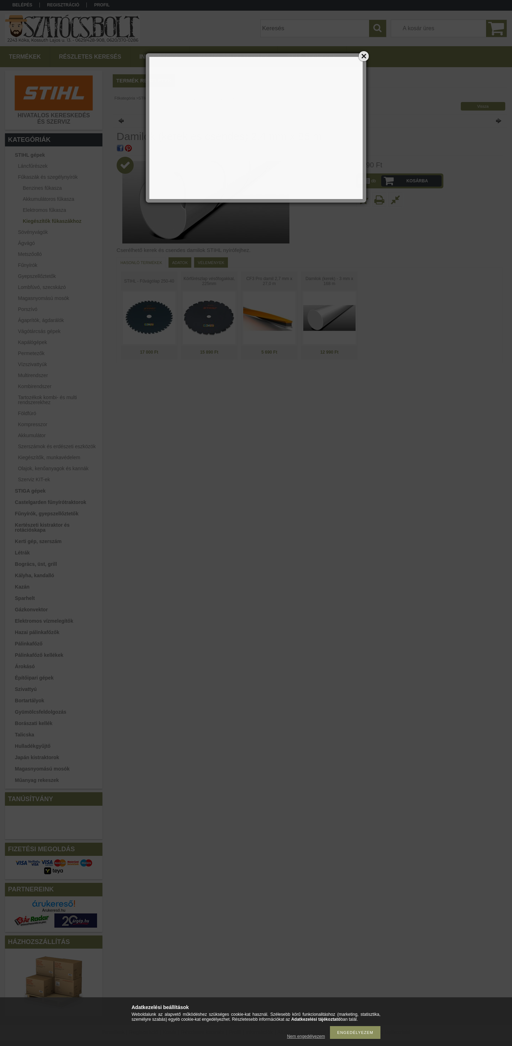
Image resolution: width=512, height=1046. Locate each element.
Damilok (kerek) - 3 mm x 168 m (329, 281)
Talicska (24, 734)
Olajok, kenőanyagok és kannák (53, 468)
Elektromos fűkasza (44, 210)
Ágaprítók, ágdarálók (41, 320)
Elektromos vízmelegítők (44, 621)
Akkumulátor (32, 435)
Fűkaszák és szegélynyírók (188, 98)
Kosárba (417, 180)
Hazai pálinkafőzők (37, 632)
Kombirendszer (35, 386)
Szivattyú (26, 689)
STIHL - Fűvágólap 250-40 (149, 281)
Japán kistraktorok (37, 757)
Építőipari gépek (34, 678)
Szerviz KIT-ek (34, 479)
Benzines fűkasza (42, 188)
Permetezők (31, 353)
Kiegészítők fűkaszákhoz (52, 221)
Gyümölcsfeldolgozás (40, 712)
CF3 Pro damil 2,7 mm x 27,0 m (269, 281)
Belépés (22, 4)
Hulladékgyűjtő (32, 746)
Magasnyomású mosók (42, 769)
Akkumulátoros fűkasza (48, 199)
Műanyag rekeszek (37, 780)
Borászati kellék (34, 723)
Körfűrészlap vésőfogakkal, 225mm (209, 281)
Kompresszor (32, 424)
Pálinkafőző (29, 644)
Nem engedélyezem (306, 1036)
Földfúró (27, 413)
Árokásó (25, 666)
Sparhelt (25, 598)
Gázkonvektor (31, 609)
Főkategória (124, 98)
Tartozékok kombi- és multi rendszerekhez (47, 400)
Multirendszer (33, 375)
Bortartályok (29, 700)
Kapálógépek (32, 342)
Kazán (22, 587)
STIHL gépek (149, 98)
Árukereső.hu (53, 910)
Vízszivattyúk (32, 364)
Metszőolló (30, 254)
